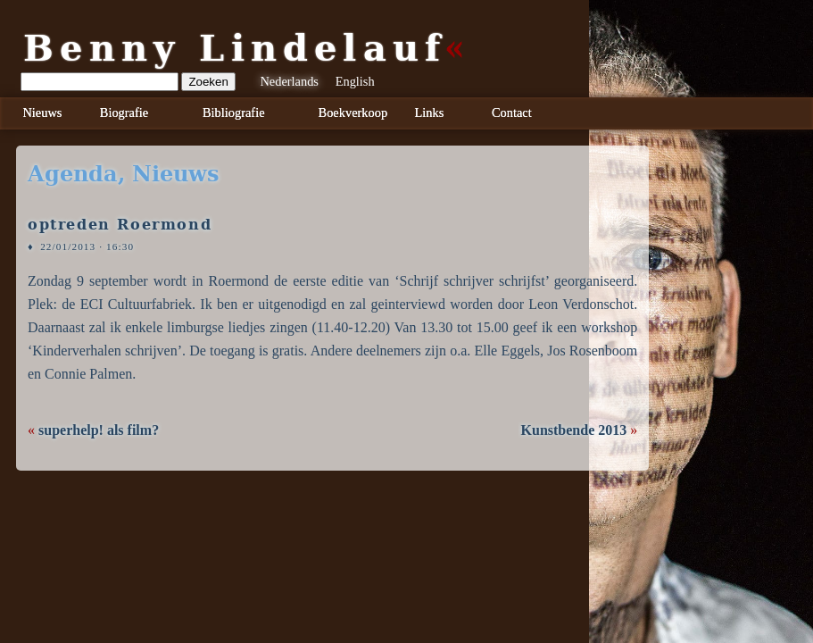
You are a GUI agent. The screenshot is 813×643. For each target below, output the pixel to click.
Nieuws (42, 112)
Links (429, 112)
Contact (512, 112)
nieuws (175, 174)
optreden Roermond (120, 224)
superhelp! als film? (98, 430)
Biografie (124, 112)
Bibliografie (234, 112)
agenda (73, 174)
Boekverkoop (353, 112)
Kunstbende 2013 (574, 430)
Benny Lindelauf (234, 48)
